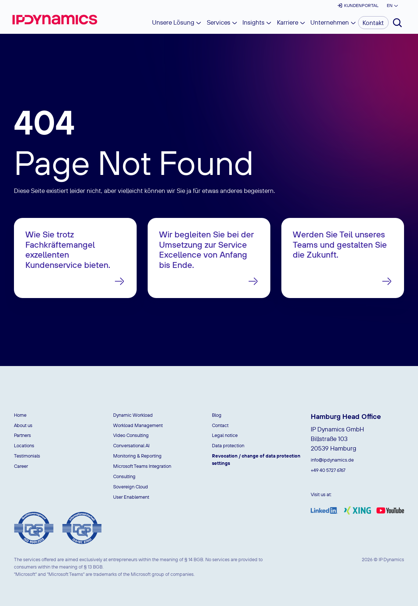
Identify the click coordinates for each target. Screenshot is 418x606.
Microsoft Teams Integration (142, 466)
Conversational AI (131, 445)
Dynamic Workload (133, 415)
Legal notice (225, 435)
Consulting (124, 476)
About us (23, 425)
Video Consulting (131, 435)
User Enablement (131, 497)
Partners (22, 435)
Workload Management (138, 425)
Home (20, 415)
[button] (392, 5)
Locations (24, 445)
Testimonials (27, 456)
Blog (216, 415)
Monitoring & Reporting (137, 456)
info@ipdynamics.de (332, 460)
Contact (220, 425)
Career (21, 466)
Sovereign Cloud (130, 487)
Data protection (228, 445)
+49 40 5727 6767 (328, 470)
